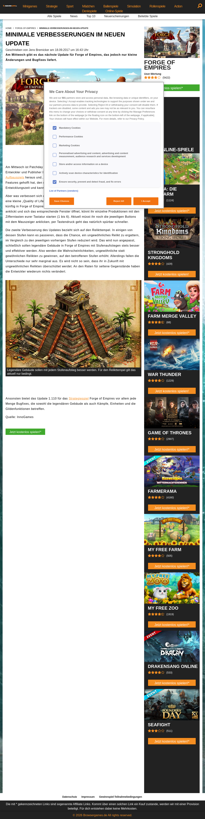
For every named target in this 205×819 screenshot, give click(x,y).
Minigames (30, 6)
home (9, 28)
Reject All (119, 201)
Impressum (88, 796)
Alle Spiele (54, 16)
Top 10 (90, 16)
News (74, 16)
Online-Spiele (114, 11)
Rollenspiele (157, 6)
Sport (69, 6)
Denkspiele (89, 11)
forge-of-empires (25, 28)
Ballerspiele (110, 6)
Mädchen (88, 6)
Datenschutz (69, 796)
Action (178, 6)
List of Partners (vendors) (63, 191)
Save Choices (61, 201)
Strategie (52, 6)
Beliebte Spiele (148, 16)
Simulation (134, 6)
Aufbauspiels (15, 177)
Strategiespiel (79, 398)
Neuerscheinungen (116, 16)
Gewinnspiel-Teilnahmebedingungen (120, 796)
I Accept (145, 201)
